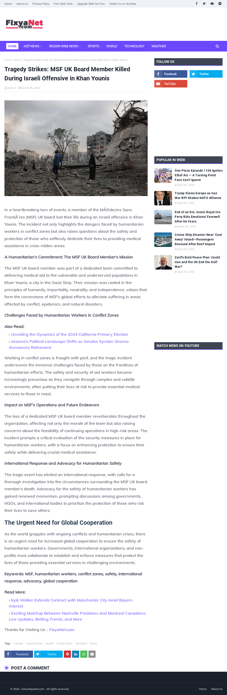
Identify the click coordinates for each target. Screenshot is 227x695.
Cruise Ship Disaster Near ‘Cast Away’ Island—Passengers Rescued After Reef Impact (198, 239)
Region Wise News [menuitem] (63, 46)
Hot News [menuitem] (31, 46)
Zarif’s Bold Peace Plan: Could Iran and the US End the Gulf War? (197, 262)
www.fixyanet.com (32, 689)
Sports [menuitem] (93, 46)
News (17, 60)
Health (50, 643)
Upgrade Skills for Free (91, 3)
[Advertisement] (188, 122)
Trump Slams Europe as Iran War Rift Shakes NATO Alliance (198, 195)
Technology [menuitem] (134, 46)
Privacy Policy (40, 3)
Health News (64, 643)
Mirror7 (12, 87)
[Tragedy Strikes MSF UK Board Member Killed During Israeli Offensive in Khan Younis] (76, 149)
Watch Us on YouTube (122, 3)
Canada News (34, 643)
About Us (22, 3)
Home (8, 3)
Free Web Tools (63, 3)
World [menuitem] (111, 46)
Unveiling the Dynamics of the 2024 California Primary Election (69, 334)
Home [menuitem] (12, 46)
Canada (18, 643)
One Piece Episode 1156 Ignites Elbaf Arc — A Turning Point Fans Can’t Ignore (199, 175)
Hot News (81, 643)
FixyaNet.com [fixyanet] (61, 629)
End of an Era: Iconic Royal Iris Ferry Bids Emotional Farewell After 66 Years (197, 216)
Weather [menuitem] (158, 46)
